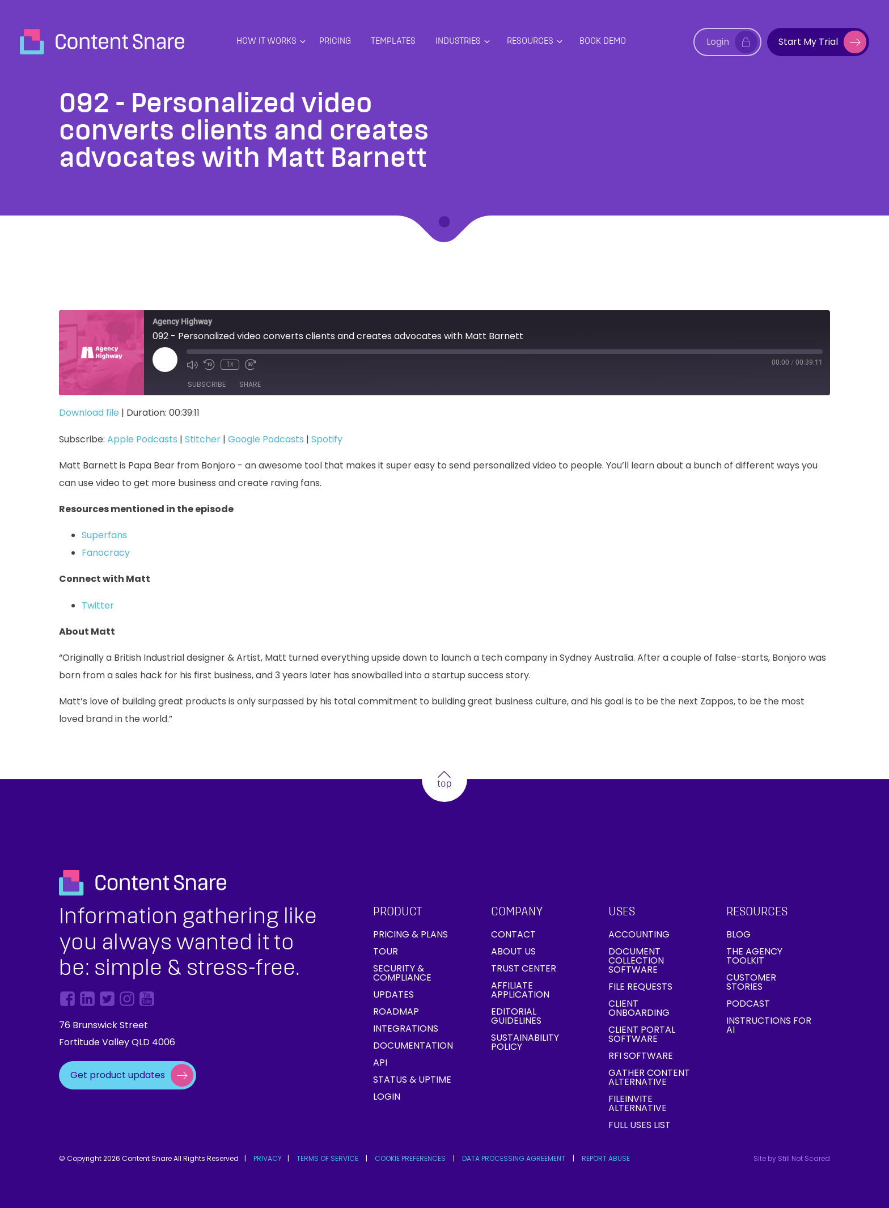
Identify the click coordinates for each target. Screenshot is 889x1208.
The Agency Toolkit (754, 956)
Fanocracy (106, 552)
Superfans (104, 535)
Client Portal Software (641, 1034)
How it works (266, 41)
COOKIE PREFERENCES (410, 1158)
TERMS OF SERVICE (327, 1158)
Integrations (405, 1028)
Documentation (413, 1045)
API (380, 1062)
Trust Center (523, 968)
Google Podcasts (266, 439)
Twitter (98, 605)
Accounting (639, 934)
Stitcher (203, 439)
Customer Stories (751, 982)
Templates (393, 41)
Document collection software (636, 960)
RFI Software (640, 1055)
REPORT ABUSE (606, 1158)
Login (386, 1096)
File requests (640, 986)
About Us (513, 951)
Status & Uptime (412, 1079)
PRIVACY (267, 1158)
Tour (385, 951)
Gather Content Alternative (649, 1077)
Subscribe (207, 384)
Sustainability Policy (525, 1042)
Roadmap (396, 1011)
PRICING (335, 41)
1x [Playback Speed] (230, 364)
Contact (513, 934)
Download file (89, 412)
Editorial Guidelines (516, 1016)
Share (250, 384)
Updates (393, 994)
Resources (530, 41)
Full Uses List (639, 1124)
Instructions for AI (768, 1025)
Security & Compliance (402, 973)
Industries (458, 41)
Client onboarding (639, 1008)
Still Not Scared (804, 1158)
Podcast (748, 1003)
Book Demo (602, 41)
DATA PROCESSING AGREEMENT (513, 1158)
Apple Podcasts (142, 439)
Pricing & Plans (410, 934)
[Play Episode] (165, 359)
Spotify (326, 439)
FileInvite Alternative (637, 1103)
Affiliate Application (520, 990)
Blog (738, 934)
